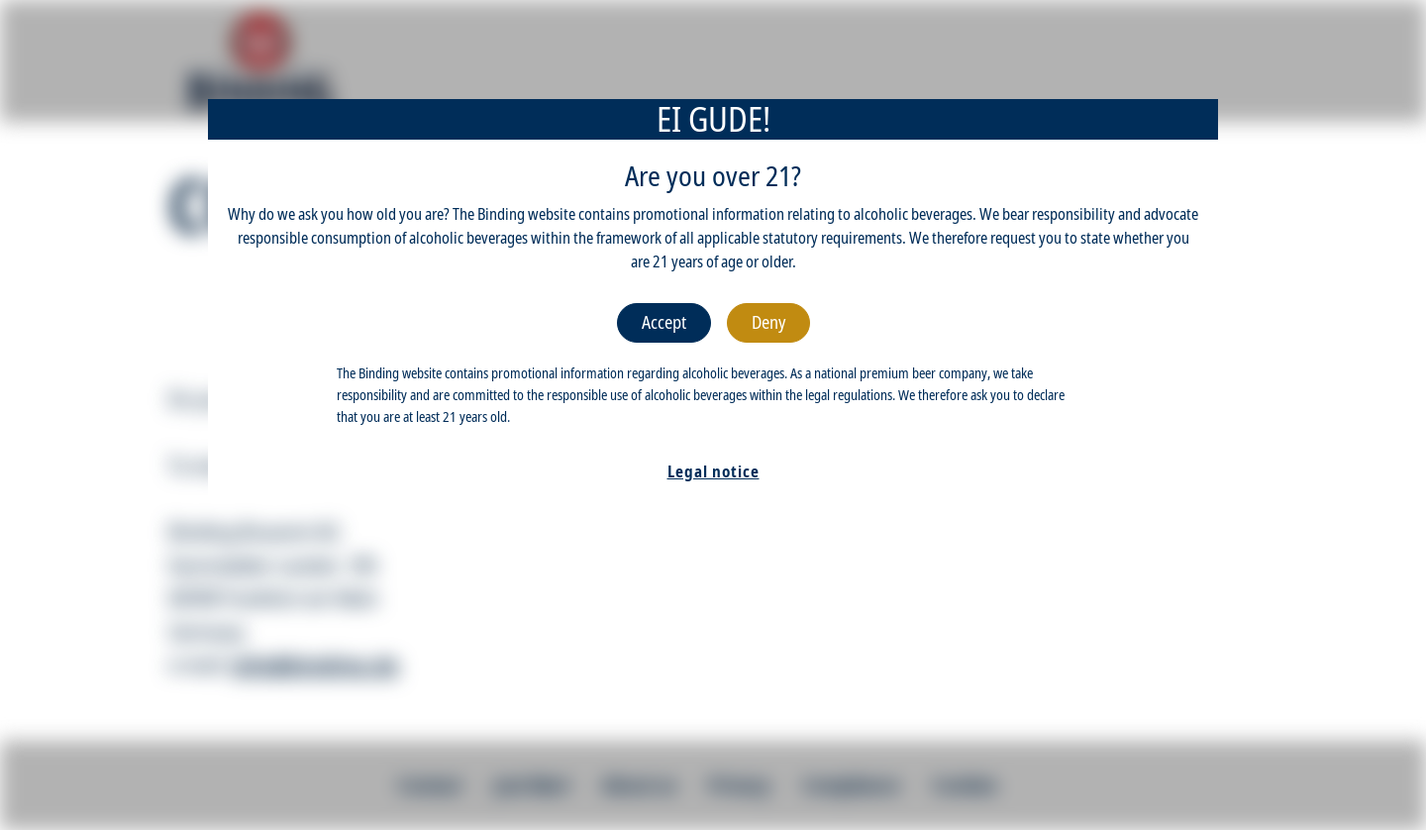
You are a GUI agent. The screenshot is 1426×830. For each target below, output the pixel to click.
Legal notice (713, 471)
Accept (664, 322)
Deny (768, 322)
